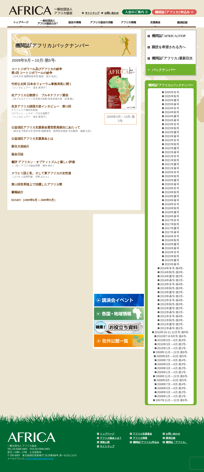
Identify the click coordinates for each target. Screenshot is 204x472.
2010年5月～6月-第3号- (172, 340)
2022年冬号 (172, 140)
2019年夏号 (172, 196)
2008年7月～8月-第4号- (172, 384)
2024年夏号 (172, 116)
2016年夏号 (172, 244)
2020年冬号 (172, 172)
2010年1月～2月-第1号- (172, 348)
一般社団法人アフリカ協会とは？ (47, 22)
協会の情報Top (74, 22)
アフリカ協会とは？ (111, 438)
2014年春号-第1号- (172, 280)
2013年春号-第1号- (172, 296)
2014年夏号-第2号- (172, 276)
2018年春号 (172, 216)
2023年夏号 (172, 132)
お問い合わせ (111, 13)
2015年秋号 (172, 256)
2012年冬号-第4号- (172, 300)
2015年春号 (172, 264)
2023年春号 (172, 136)
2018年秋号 (172, 208)
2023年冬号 (172, 124)
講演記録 (182, 22)
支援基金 (155, 22)
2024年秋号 (172, 112)
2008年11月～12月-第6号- (172, 376)
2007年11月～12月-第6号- (172, 400)
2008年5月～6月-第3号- (172, 388)
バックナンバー (164, 70)
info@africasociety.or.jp (39, 458)
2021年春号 (172, 168)
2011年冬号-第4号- (172, 316)
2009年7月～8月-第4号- (172, 360)
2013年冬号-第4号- (172, 284)
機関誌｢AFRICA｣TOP (169, 36)
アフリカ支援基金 (142, 433)
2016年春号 (172, 248)
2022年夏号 (172, 148)
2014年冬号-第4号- (172, 268)
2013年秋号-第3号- (172, 288)
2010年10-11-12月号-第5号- (172, 332)
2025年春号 (172, 104)
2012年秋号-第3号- (172, 304)
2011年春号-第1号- (172, 328)
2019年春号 (172, 200)
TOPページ (20, 22)
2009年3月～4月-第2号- (172, 368)
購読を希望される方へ (169, 47)
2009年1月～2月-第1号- (172, 372)
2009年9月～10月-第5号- (171, 356)
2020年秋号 (172, 176)
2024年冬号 (172, 108)
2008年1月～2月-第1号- (172, 396)
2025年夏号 (172, 100)
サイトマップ (92, 13)
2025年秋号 (172, 96)
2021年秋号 (172, 160)
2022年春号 (172, 152)
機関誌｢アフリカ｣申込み (146, 442)
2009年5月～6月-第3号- (172, 364)
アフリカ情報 (140, 438)
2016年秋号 (172, 240)
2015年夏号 (172, 260)
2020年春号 (172, 184)
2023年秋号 (172, 128)
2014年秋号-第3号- (172, 272)
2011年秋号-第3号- (172, 320)
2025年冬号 (172, 92)
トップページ (107, 433)
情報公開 (105, 442)
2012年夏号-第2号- (172, 308)
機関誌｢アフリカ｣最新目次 (172, 58)
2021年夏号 (172, 164)
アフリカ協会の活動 (101, 22)
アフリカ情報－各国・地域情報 (128, 22)
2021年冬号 (172, 156)
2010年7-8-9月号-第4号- (172, 336)
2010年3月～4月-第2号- (172, 344)
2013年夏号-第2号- (172, 292)
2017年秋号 (172, 224)
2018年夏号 (172, 212)
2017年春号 (172, 232)
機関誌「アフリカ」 (176, 442)
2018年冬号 (172, 204)
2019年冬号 (172, 188)
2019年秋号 (172, 192)
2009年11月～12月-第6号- (172, 352)
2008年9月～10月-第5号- (171, 380)
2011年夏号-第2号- (172, 324)
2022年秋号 (172, 144)
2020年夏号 (172, 180)
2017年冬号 (172, 220)
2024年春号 (172, 120)
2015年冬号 (172, 252)
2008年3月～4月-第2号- (172, 392)
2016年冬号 (172, 236)
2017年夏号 (172, 228)
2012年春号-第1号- (172, 312)
